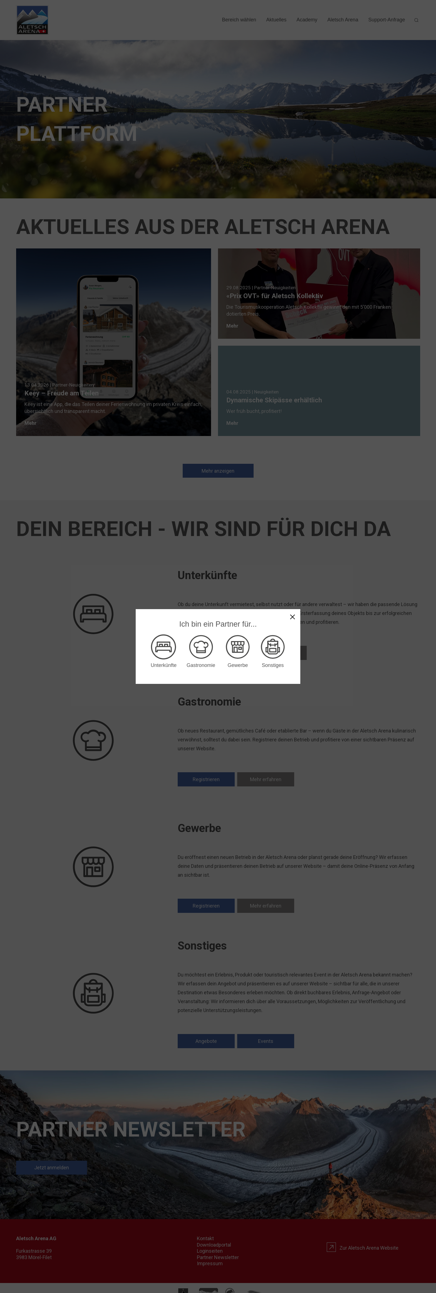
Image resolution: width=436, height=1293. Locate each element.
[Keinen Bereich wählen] (292, 617)
